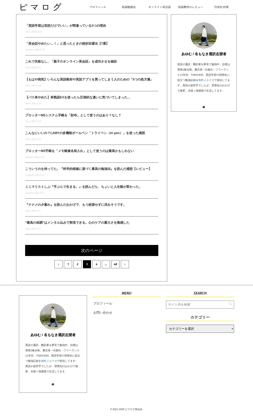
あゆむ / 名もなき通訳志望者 (203, 54)
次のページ (92, 254)
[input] (200, 308)
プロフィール (102, 307)
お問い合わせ (102, 316)
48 (115, 267)
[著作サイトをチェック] (204, 107)
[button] (228, 307)
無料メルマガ (206, 80)
